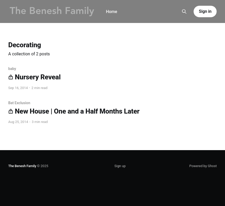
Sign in (205, 11)
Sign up (120, 166)
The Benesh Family (22, 166)
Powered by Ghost (203, 166)
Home (111, 11)
